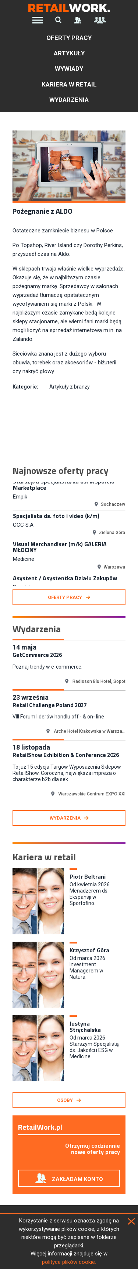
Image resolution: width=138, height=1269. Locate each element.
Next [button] (131, 534)
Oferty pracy (69, 37)
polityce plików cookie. (69, 1262)
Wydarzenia (69, 99)
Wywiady (69, 68)
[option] (69, 493)
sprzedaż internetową (76, 330)
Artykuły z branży (69, 387)
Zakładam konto (77, 1179)
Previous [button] (7, 534)
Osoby (65, 1100)
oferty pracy (65, 597)
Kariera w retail (69, 84)
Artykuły (69, 53)
